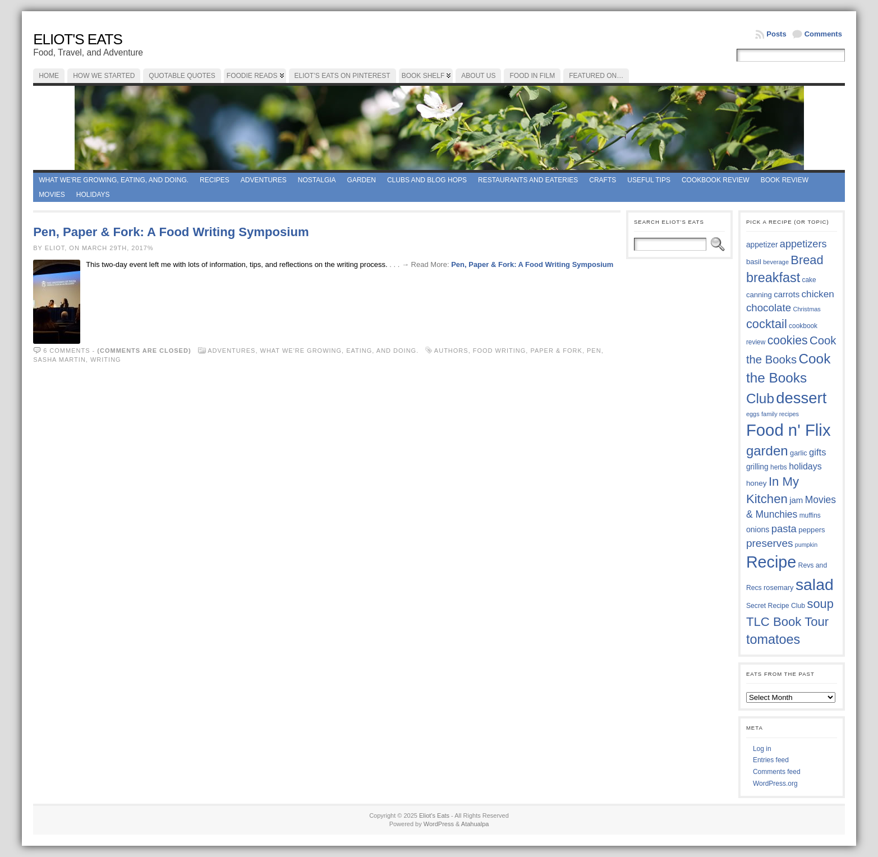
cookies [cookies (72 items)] (787, 340)
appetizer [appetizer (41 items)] (762, 245)
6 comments (66, 350)
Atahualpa (475, 824)
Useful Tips (648, 180)
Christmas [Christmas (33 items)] (806, 309)
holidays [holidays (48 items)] (805, 466)
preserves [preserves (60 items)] (769, 543)
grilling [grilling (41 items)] (757, 467)
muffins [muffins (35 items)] (810, 515)
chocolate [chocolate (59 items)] (768, 308)
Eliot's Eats (77, 39)
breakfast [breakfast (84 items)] (773, 277)
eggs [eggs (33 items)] (753, 414)
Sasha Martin (59, 359)
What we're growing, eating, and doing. (114, 180)
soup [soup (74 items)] (820, 604)
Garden (361, 180)
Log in (762, 749)
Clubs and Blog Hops (427, 180)
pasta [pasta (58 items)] (784, 529)
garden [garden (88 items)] (767, 450)
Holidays (93, 195)
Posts (776, 34)
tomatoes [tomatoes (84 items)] (773, 639)
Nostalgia (317, 180)
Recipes (214, 180)
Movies (52, 195)
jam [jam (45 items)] (796, 500)
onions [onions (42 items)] (758, 529)
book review (784, 180)
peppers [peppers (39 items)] (811, 530)
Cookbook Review (716, 180)
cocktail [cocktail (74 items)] (766, 324)
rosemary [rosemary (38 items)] (778, 587)
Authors (451, 350)
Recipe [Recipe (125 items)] (771, 562)
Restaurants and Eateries (528, 180)
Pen (594, 350)
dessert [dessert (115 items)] (801, 398)
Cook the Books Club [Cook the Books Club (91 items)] (788, 378)
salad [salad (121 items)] (815, 584)
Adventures (264, 180)
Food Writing (499, 350)
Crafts (602, 180)
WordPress (439, 824)
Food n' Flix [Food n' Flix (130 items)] (788, 430)
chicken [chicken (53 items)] (817, 294)
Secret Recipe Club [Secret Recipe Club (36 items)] (775, 606)
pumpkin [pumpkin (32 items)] (806, 544)
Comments (823, 34)
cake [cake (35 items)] (809, 280)
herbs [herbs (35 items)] (778, 467)
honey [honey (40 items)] (756, 483)
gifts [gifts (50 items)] (817, 452)
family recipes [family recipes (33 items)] (780, 414)
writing (105, 359)
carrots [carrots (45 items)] (786, 294)
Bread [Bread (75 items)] (806, 260)
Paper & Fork (556, 350)
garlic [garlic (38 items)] (798, 453)
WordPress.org (775, 783)
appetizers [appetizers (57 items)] (803, 244)
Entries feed (771, 760)
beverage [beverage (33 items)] (776, 262)
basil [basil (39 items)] (753, 261)
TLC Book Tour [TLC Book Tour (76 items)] (787, 622)
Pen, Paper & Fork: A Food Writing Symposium (171, 232)
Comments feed (777, 772)
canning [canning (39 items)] (759, 295)
